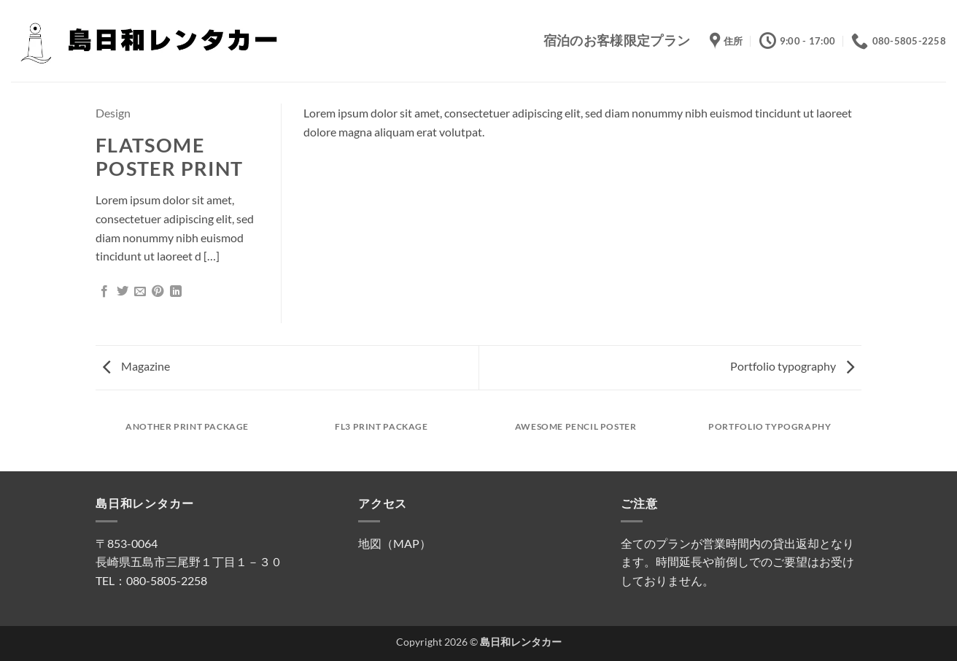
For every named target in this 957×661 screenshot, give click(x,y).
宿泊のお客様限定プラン (617, 40)
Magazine (136, 366)
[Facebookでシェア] (104, 291)
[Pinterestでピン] (157, 291)
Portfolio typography (792, 366)
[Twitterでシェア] (122, 291)
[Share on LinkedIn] (176, 291)
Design (113, 113)
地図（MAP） (394, 543)
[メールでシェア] (140, 291)
